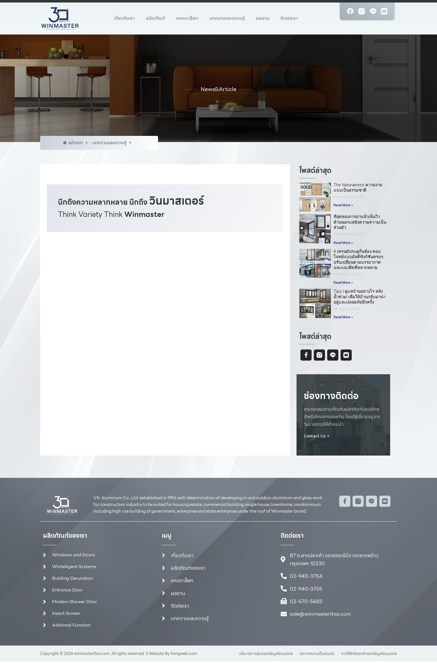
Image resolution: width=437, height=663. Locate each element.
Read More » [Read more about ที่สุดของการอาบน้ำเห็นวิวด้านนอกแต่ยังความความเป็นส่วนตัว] (343, 243)
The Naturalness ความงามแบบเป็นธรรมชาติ (358, 187)
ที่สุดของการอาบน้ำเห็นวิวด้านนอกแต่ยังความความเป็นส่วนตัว (360, 222)
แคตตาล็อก (187, 18)
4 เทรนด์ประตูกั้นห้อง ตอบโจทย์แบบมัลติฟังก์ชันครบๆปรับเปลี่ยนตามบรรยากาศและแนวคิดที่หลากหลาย (358, 259)
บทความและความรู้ (227, 18)
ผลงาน (262, 18)
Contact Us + (316, 437)
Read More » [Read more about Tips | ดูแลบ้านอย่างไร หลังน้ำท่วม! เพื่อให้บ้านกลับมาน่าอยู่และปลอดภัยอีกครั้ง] (343, 317)
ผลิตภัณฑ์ (155, 18)
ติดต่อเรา (289, 18)
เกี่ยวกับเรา (124, 18)
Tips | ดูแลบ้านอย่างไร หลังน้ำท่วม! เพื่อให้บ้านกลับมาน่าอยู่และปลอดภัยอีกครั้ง (359, 297)
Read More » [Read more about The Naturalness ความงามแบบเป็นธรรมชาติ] (343, 205)
